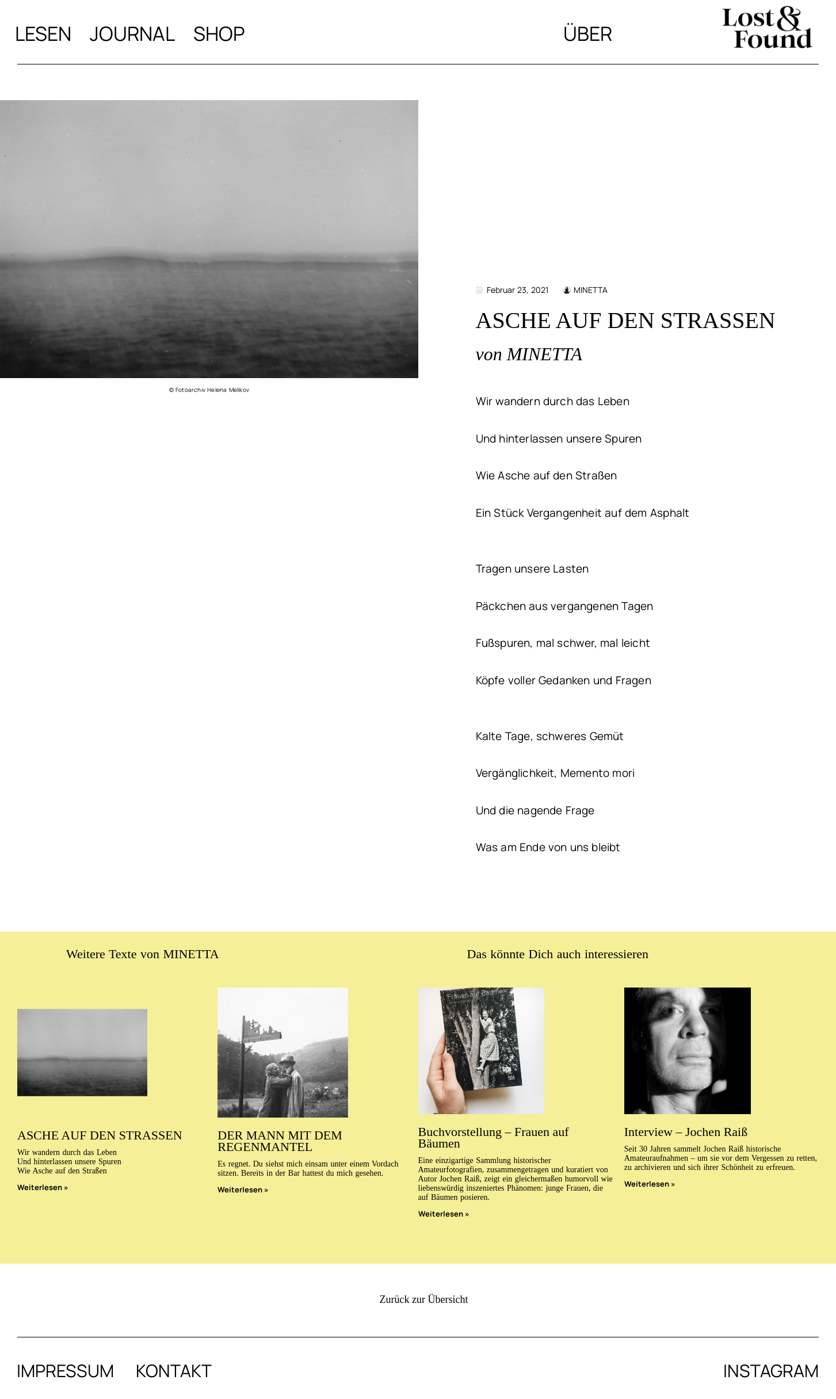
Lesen (43, 34)
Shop (219, 34)
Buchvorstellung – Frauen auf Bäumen (493, 1137)
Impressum (65, 1370)
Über (587, 34)
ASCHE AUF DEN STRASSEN (99, 1135)
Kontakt (174, 1370)
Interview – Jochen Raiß (685, 1131)
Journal (132, 34)
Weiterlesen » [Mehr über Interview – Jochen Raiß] (649, 1184)
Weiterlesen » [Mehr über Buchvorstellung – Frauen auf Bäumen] (443, 1214)
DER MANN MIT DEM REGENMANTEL (279, 1141)
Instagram (771, 1370)
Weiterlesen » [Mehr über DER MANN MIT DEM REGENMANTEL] (243, 1189)
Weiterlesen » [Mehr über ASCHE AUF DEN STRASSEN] (42, 1187)
